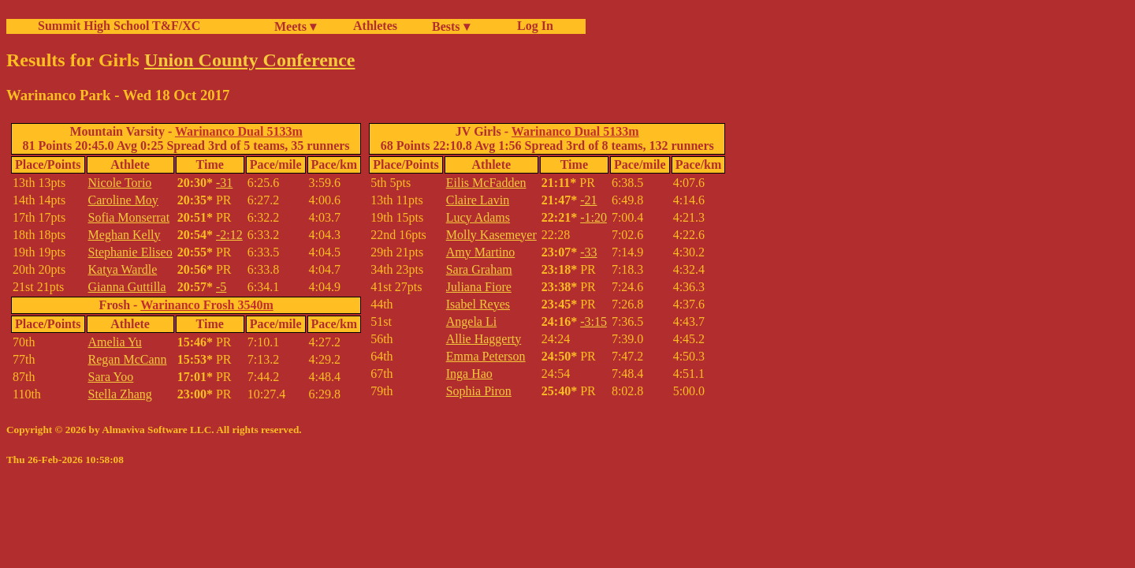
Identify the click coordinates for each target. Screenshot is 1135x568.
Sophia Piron (479, 391)
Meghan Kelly (124, 234)
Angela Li (471, 321)
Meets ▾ (295, 26)
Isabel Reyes (478, 304)
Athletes (375, 25)
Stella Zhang (120, 394)
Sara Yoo (111, 376)
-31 (224, 182)
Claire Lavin (477, 200)
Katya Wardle (123, 269)
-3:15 (593, 321)
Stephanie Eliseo (130, 252)
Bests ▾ (451, 26)
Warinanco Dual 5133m (239, 131)
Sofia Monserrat (129, 217)
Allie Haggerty (484, 339)
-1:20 (593, 217)
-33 (588, 252)
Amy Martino (480, 252)
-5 (221, 286)
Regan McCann (127, 359)
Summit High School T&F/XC (119, 25)
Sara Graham (479, 269)
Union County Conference (249, 60)
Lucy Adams (478, 217)
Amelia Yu (115, 342)
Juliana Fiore (479, 286)
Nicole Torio (120, 182)
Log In (532, 25)
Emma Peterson (486, 356)
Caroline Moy (123, 200)
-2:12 (229, 234)
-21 (588, 200)
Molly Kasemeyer (491, 234)
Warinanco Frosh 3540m (207, 305)
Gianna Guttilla (127, 286)
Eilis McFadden (486, 182)
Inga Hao (469, 373)
